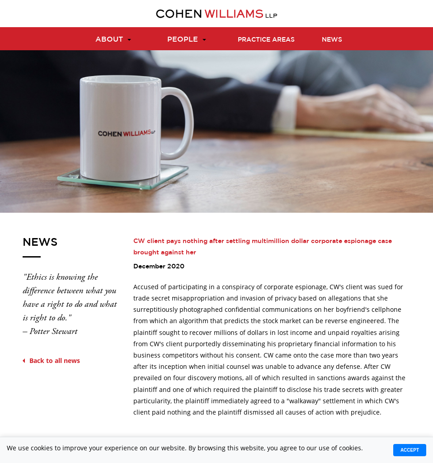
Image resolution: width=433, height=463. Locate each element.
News (332, 39)
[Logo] (216, 13)
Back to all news (51, 360)
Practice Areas (266, 39)
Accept (409, 450)
